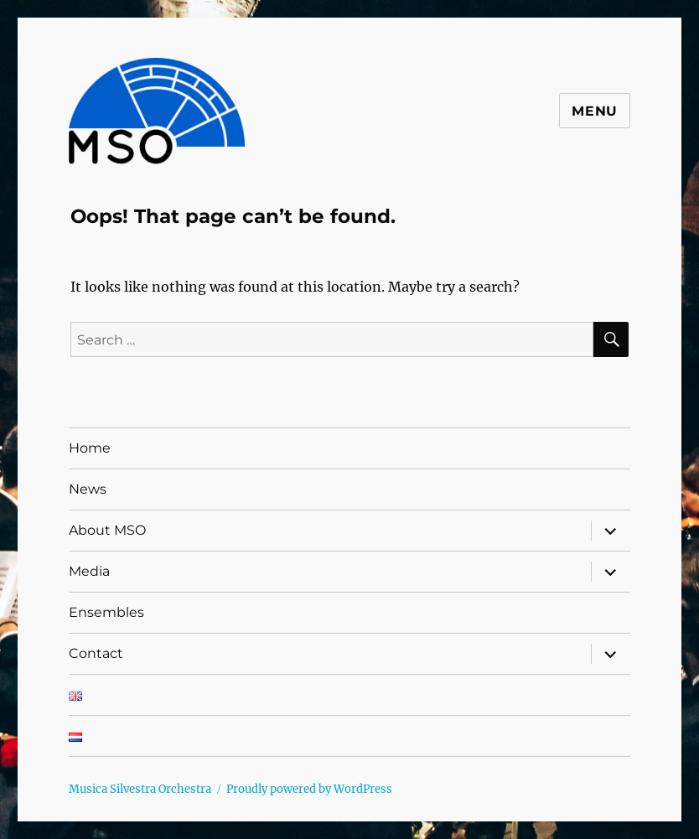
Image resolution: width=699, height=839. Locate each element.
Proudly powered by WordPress (309, 789)
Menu (595, 111)
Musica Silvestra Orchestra (140, 789)
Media (89, 571)
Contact (96, 653)
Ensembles (106, 612)
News (87, 489)
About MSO (107, 530)
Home (90, 448)
